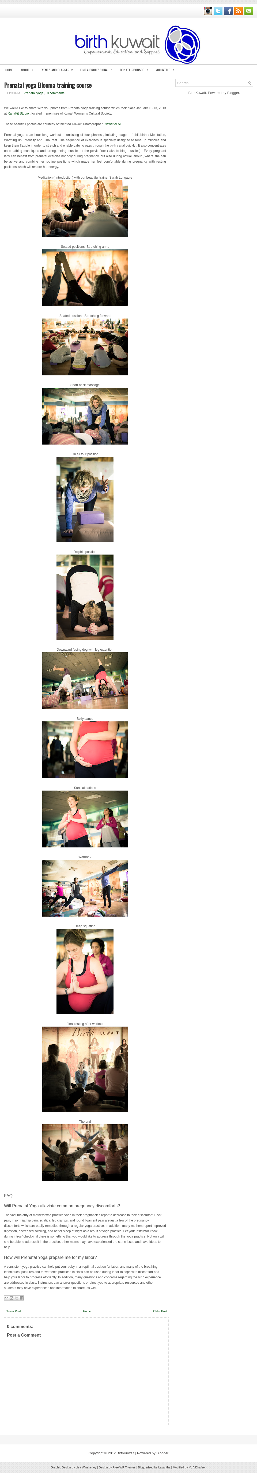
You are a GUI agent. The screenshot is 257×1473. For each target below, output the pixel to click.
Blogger (233, 93)
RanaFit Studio (18, 113)
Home (9, 70)
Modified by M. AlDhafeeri (189, 1467)
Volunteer (166, 68)
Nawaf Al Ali (112, 124)
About (29, 68)
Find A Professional (98, 68)
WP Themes (127, 1467)
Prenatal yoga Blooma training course (48, 85)
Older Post (160, 1311)
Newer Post (13, 1311)
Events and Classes (58, 68)
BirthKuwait (125, 1453)
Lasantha (164, 1467)
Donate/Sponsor (136, 68)
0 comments (55, 93)
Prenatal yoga (33, 93)
